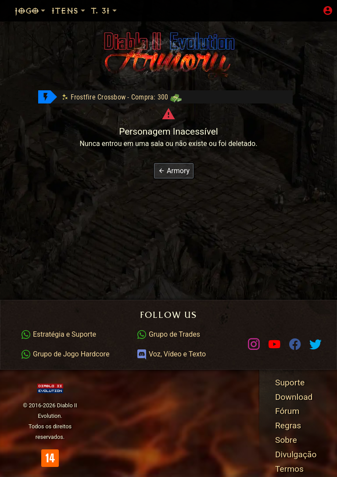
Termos (289, 469)
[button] (174, 170)
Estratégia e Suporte (58, 334)
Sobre (286, 440)
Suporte (290, 382)
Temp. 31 (114, 11)
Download (293, 397)
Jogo (30, 11)
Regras (288, 425)
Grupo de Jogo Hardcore (65, 354)
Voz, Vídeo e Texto (171, 354)
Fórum (287, 411)
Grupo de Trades (168, 334)
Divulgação (295, 454)
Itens (69, 11)
